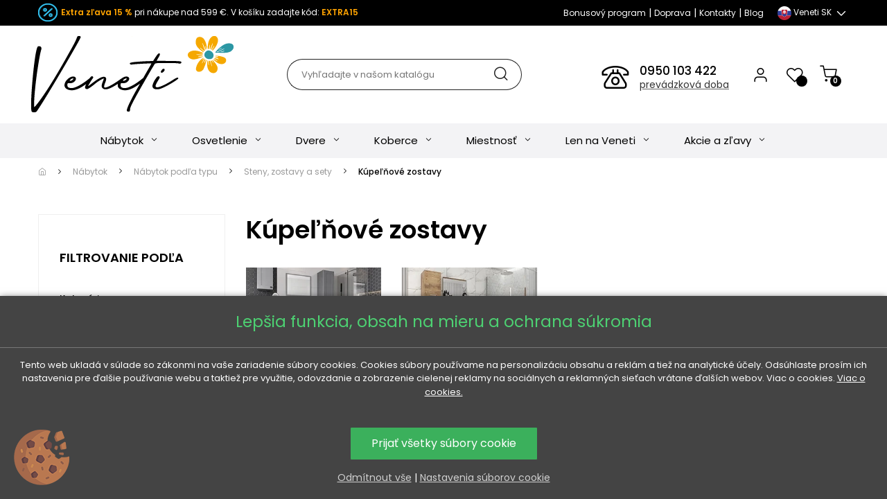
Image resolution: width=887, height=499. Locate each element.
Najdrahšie (470, 461)
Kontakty (717, 13)
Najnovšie (556, 461)
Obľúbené (288, 461)
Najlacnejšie (379, 461)
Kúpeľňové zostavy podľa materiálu (468, 385)
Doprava (672, 13)
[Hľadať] (403, 74)
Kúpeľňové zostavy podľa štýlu (312, 385)
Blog (754, 13)
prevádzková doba (684, 84)
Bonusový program (604, 13)
